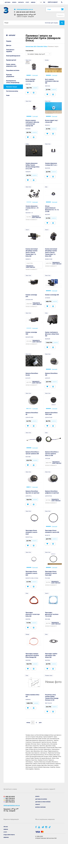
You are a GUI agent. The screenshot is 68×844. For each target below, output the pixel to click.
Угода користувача (9, 834)
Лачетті (27, 229)
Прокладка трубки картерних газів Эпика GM (51, 655)
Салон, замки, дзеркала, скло (11, 65)
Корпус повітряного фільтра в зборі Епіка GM (52, 334)
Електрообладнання (13, 55)
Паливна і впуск (48, 675)
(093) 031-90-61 (10, 800)
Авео (46, 186)
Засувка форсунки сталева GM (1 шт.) (51, 164)
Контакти (21, 2)
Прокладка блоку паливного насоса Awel (31, 532)
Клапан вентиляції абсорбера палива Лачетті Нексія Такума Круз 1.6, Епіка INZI (51, 252)
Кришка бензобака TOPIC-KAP (51, 413)
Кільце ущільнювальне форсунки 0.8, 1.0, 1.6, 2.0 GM (52, 208)
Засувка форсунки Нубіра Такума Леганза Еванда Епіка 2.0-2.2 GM (32, 165)
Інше (7, 95)
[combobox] (38, 53)
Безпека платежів (40, 807)
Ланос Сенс (28, 60)
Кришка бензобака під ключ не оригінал (32, 492)
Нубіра (27, 144)
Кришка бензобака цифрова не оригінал (52, 492)
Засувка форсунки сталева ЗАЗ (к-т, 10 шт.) (32, 207)
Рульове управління (10, 75)
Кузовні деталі (11, 60)
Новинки (6, 837)
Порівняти (60, 15)
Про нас (6, 826)
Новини (33, 2)
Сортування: (30, 50)
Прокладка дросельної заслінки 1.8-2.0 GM (51, 614)
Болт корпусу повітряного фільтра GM (52, 81)
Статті (27, 2)
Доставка (7, 2)
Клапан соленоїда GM (52, 295)
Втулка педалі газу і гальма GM (51, 121)
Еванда (27, 634)
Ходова (8, 41)
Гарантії (37, 804)
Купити (35, 87)
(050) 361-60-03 (20, 12)
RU (44, 2)
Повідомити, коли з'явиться (36, 216)
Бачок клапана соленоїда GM (30, 80)
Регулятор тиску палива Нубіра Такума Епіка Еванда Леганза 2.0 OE (51, 697)
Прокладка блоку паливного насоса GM (52, 531)
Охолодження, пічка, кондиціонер (12, 81)
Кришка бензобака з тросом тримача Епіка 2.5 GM (52, 453)
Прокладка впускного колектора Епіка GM (33, 614)
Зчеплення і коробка (10, 50)
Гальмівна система (12, 70)
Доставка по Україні (41, 799)
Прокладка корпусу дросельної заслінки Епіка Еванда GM (32, 655)
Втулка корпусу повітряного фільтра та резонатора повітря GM (32, 122)
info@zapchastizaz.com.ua (25, 9)
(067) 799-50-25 (30, 12)
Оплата (14, 2)
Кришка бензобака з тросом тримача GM (32, 452)
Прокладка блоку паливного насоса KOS (31, 573)
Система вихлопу (12, 91)
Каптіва (47, 60)
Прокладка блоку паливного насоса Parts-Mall (51, 573)
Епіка (46, 313)
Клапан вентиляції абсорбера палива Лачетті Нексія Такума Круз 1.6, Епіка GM (32, 252)
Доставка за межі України (42, 801)
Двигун (8, 45)
